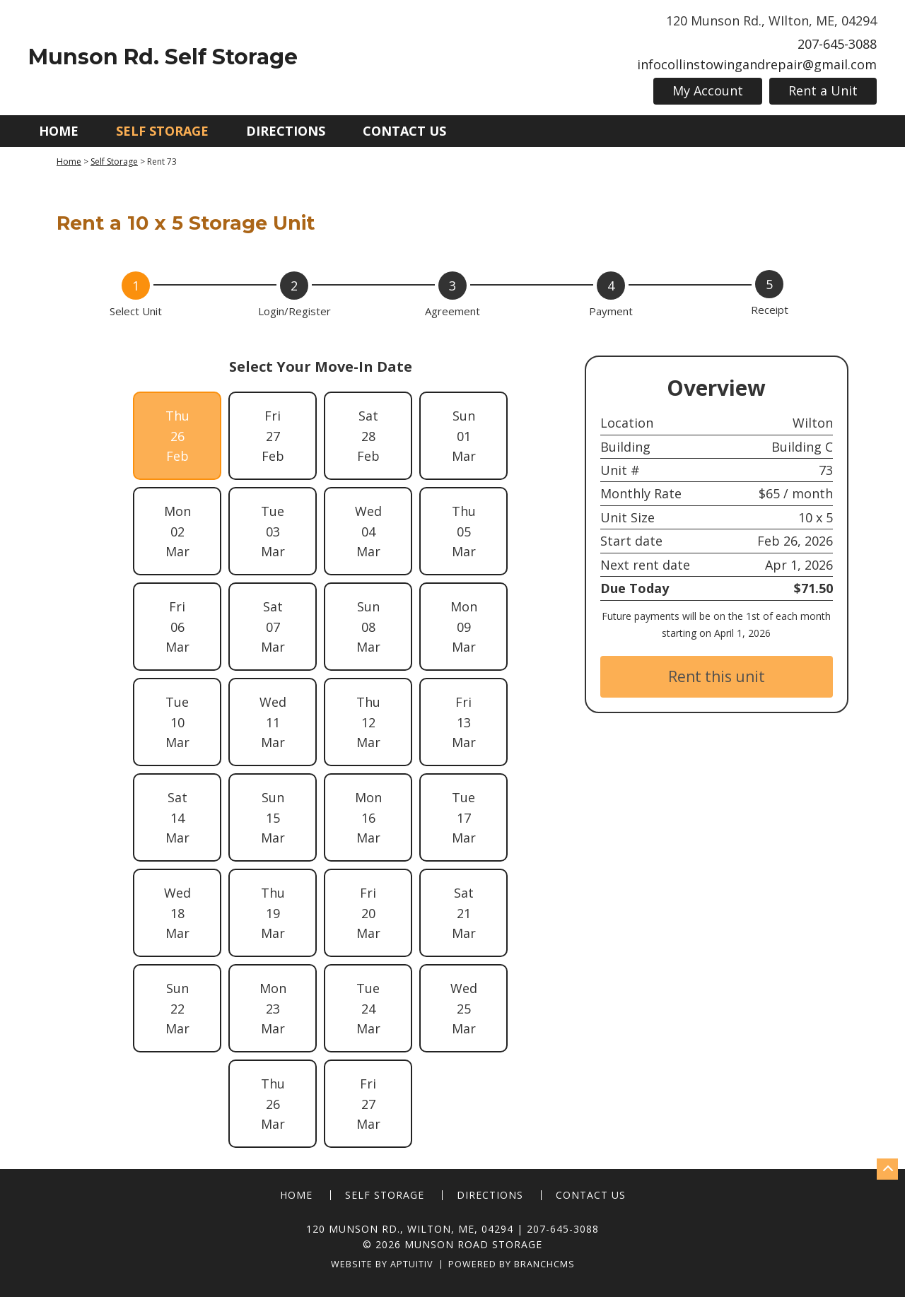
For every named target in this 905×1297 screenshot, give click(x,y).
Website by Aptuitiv (382, 1264)
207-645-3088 (837, 43)
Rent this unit (716, 676)
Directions (285, 130)
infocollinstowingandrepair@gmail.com (757, 64)
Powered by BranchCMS (511, 1264)
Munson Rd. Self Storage (163, 57)
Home (58, 130)
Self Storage (162, 130)
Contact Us (404, 130)
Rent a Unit (823, 90)
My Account (707, 90)
